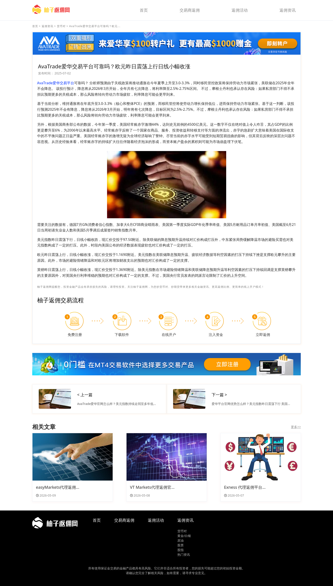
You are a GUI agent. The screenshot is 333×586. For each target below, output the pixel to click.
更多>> (296, 427)
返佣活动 (240, 10)
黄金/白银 (184, 536)
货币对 (61, 26)
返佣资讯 (287, 10)
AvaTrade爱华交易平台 (55, 82)
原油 (180, 540)
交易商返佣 (190, 10)
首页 (144, 10)
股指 (180, 550)
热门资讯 (183, 554)
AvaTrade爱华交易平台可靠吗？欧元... (94, 26)
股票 (180, 545)
